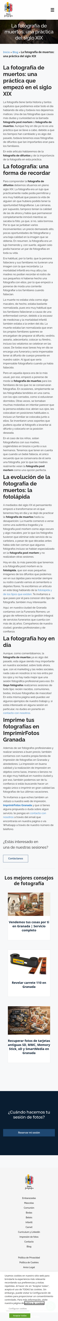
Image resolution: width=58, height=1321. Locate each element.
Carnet (29, 1227)
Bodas (29, 1212)
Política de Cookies (29, 1262)
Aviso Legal (29, 1267)
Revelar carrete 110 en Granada (29, 985)
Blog (15, 52)
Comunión (29, 1208)
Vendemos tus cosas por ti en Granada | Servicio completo (29, 926)
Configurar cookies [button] (18, 1308)
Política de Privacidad (29, 1257)
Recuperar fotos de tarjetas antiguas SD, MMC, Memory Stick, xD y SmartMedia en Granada (29, 1047)
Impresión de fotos (28, 1237)
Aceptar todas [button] (19, 1315)
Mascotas (29, 1203)
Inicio (6, 52)
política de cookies (34, 1303)
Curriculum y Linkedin (29, 1232)
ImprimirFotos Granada (17, 805)
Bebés (29, 1217)
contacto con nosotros (16, 713)
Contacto (29, 1241)
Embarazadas (29, 1198)
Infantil (29, 1222)
